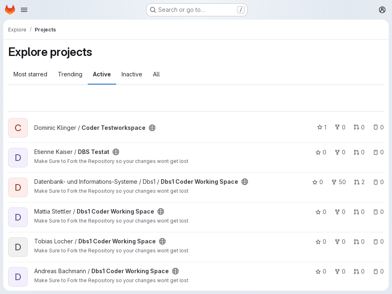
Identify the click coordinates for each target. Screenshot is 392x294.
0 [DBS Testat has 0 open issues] (378, 152)
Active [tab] (102, 74)
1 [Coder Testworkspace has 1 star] (321, 127)
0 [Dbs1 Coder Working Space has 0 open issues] (378, 181)
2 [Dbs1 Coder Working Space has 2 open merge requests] (359, 181)
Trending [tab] (70, 74)
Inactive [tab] (132, 74)
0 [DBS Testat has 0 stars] (320, 152)
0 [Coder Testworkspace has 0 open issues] (378, 127)
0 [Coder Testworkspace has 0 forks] (339, 127)
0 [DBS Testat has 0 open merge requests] (359, 152)
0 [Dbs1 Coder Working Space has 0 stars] (317, 181)
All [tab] (156, 74)
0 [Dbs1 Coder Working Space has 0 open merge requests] (359, 211)
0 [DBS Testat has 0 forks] (339, 152)
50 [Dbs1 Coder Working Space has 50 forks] (338, 181)
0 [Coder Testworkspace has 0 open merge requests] (359, 127)
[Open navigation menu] (24, 9)
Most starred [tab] (30, 74)
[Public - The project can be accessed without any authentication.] (152, 128)
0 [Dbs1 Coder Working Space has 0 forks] (339, 211)
